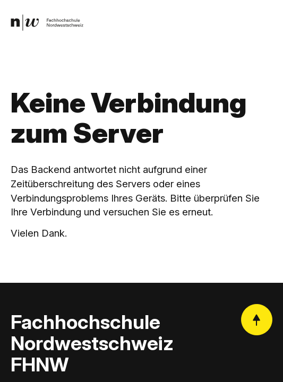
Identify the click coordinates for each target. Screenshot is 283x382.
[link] (47, 22)
